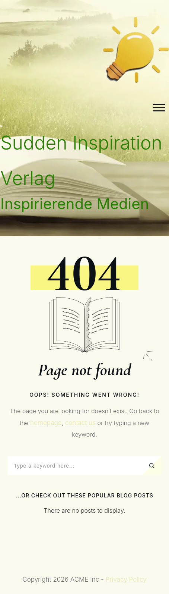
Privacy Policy (126, 579)
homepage (46, 423)
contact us (80, 423)
